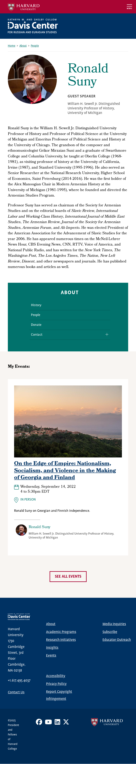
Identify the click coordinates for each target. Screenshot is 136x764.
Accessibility (55, 676)
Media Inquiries (114, 624)
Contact (36, 335)
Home (11, 45)
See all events (68, 576)
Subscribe (109, 632)
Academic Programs (61, 632)
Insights (52, 648)
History (36, 305)
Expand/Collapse (105, 334)
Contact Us (16, 692)
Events (51, 656)
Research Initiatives (61, 640)
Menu (129, 8)
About (23, 45)
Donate (36, 325)
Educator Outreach (116, 640)
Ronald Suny (39, 527)
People (35, 45)
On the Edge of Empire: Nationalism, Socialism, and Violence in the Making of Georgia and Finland (65, 471)
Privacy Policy (56, 684)
